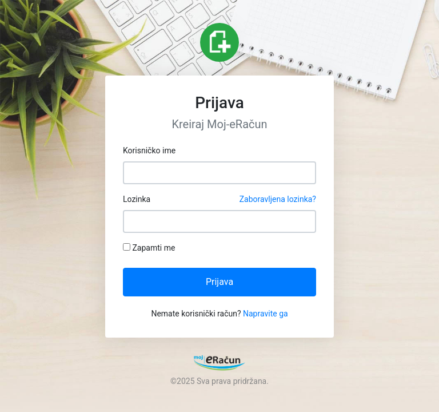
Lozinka (219, 199)
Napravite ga (265, 313)
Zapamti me (149, 247)
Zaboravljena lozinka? (278, 199)
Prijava (219, 281)
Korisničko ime (149, 150)
